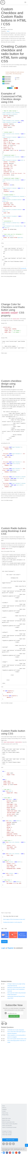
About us (4, 1107)
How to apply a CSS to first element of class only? (14, 919)
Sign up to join (10, 1139)
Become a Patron (13, 934)
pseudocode (23, 268)
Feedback (4, 1109)
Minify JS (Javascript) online (8, 1122)
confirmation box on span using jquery (15, 1029)
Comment (4, 941)
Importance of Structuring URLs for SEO (16, 987)
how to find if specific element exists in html (16, 1038)
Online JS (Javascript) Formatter (9, 1127)
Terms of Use (5, 1113)
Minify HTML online (6, 1118)
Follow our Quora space (22, 934)
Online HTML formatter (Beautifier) (9, 1123)
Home (3, 1105)
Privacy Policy (5, 1114)
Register (11, 948)
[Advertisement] (14, 965)
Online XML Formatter (7, 1132)
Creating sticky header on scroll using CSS (12, 922)
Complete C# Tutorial (6, 1131)
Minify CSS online (6, 1120)
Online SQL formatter (6, 1134)
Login (3, 948)
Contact (4, 1111)
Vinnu (8, 31)
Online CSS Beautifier (7, 1125)
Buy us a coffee (5, 934)
